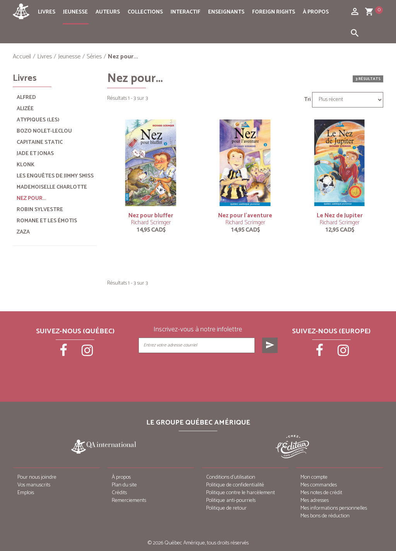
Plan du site (124, 485)
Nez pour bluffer (150, 215)
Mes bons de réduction (325, 516)
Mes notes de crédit (321, 492)
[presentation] (209, 372)
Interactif (185, 12)
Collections (145, 12)
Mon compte (314, 477)
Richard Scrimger (151, 222)
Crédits (119, 492)
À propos (316, 12)
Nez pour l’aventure (245, 215)
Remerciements (129, 500)
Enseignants (226, 12)
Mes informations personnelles (333, 508)
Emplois (25, 492)
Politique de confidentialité (235, 485)
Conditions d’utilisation (230, 477)
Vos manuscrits (33, 485)
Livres (46, 12)
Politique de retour (226, 508)
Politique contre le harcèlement (240, 492)
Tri (307, 100)
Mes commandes (318, 485)
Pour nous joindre (36, 477)
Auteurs (108, 12)
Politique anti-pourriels (231, 500)
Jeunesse (75, 12)
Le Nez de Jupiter (340, 215)
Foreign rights (273, 12)
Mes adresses (314, 500)
